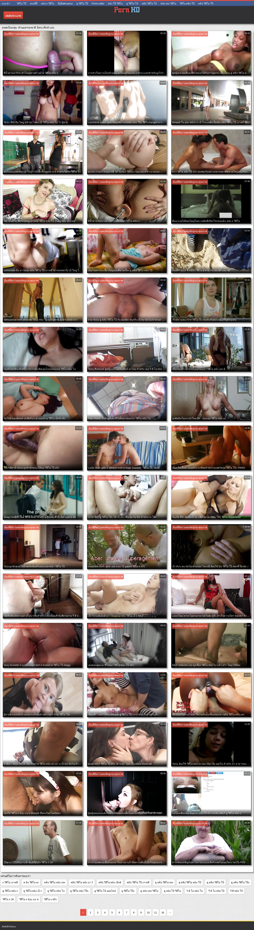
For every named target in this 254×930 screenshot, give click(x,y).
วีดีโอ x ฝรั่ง (50, 899)
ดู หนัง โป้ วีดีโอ (172, 890)
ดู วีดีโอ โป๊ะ (128, 890)
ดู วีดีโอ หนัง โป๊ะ (79, 890)
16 (162, 912)
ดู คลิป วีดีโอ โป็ (215, 882)
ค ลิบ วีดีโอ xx (31, 882)
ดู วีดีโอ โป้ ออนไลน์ (105, 890)
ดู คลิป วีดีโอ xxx (164, 882)
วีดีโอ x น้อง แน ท (28, 899)
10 (148, 912)
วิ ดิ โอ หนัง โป (194, 890)
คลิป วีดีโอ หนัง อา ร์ (82, 882)
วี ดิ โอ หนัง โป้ (216, 890)
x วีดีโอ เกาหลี (10, 882)
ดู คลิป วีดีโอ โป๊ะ (240, 882)
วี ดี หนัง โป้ (236, 890)
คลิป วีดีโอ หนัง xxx (54, 882)
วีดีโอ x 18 (8, 899)
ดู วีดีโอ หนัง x (10, 890)
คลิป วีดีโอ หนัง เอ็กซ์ (110, 882)
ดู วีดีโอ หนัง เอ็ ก (32, 890)
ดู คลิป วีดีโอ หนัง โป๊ (190, 882)
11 (155, 912)
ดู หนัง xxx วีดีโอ (149, 890)
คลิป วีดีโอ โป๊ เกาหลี (138, 882)
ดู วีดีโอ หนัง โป (56, 890)
